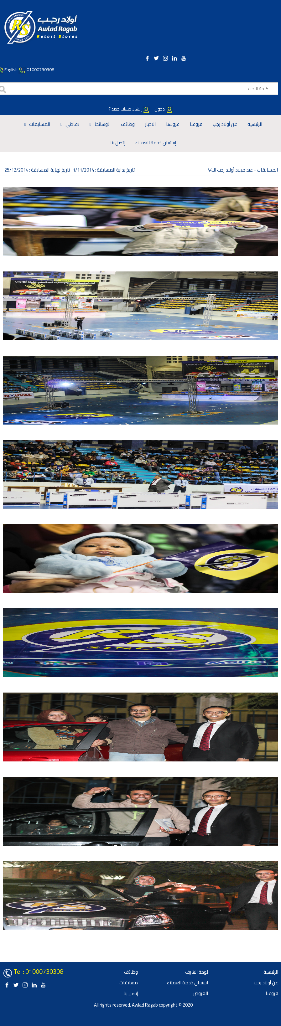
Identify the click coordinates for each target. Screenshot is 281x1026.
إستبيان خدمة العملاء (155, 142)
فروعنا (196, 124)
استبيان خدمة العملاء (187, 982)
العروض (200, 993)
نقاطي (72, 124)
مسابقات (128, 982)
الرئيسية (254, 124)
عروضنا (173, 124)
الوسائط (102, 124)
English (11, 69)
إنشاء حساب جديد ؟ (129, 109)
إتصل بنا (117, 142)
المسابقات (39, 124)
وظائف (128, 124)
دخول (163, 109)
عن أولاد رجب (225, 124)
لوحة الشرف (196, 972)
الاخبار (150, 124)
